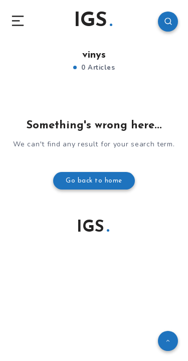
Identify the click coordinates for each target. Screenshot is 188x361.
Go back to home (94, 180)
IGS (93, 21)
